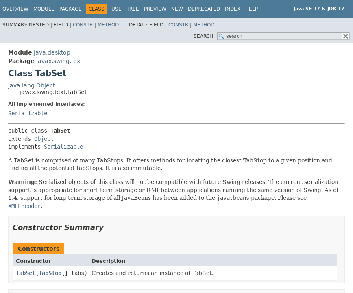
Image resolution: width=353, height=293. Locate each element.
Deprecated (204, 9)
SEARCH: (204, 36)
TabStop (50, 273)
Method (108, 25)
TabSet (25, 273)
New (177, 9)
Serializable (27, 113)
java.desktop (52, 52)
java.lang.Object (31, 85)
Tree (132, 9)
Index (232, 9)
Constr (83, 25)
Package (70, 9)
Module (43, 9)
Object (44, 139)
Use (116, 9)
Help (251, 9)
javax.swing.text (59, 61)
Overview (15, 9)
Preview (155, 9)
